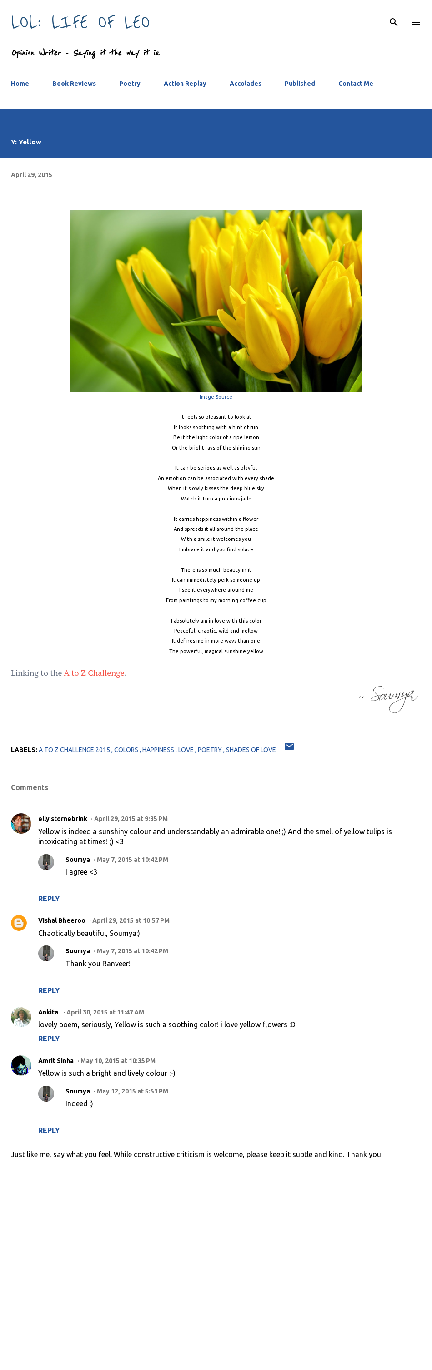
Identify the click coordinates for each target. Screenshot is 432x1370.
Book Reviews (74, 83)
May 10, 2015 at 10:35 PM (118, 1060)
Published (300, 83)
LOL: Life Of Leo (80, 22)
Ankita (49, 1012)
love (186, 749)
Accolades (245, 83)
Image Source (216, 397)
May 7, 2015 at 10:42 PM (132, 859)
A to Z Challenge (94, 672)
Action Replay (185, 83)
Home (20, 83)
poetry (210, 749)
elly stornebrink (62, 818)
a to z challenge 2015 (75, 749)
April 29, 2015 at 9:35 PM (131, 818)
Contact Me (355, 83)
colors (127, 749)
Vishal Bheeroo (61, 920)
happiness (159, 749)
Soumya (77, 859)
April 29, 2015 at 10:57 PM (131, 920)
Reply (49, 899)
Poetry (130, 83)
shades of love (251, 749)
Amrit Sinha (56, 1060)
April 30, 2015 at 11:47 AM (105, 1012)
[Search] (393, 16)
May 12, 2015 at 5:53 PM (132, 1091)
